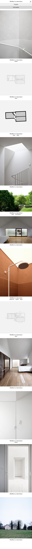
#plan (16, 98)
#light (18, 135)
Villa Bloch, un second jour (16, 60)
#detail (16, 61)
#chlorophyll (17, 214)
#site (13, 214)
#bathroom (11, 299)
